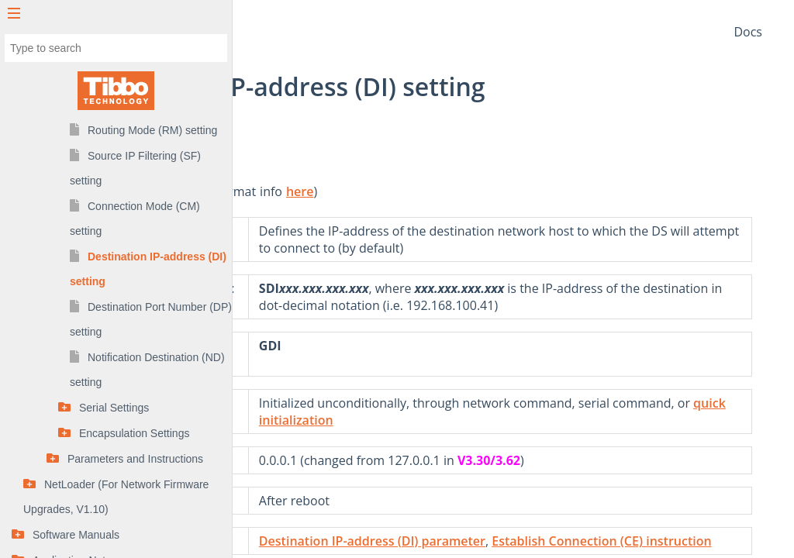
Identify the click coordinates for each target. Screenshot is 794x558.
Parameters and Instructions (135, 459)
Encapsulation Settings (134, 433)
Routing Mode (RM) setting (152, 130)
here (467, 191)
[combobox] (116, 48)
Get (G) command (307, 362)
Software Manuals (76, 535)
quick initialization (595, 437)
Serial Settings (114, 407)
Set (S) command (305, 288)
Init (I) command (304, 420)
